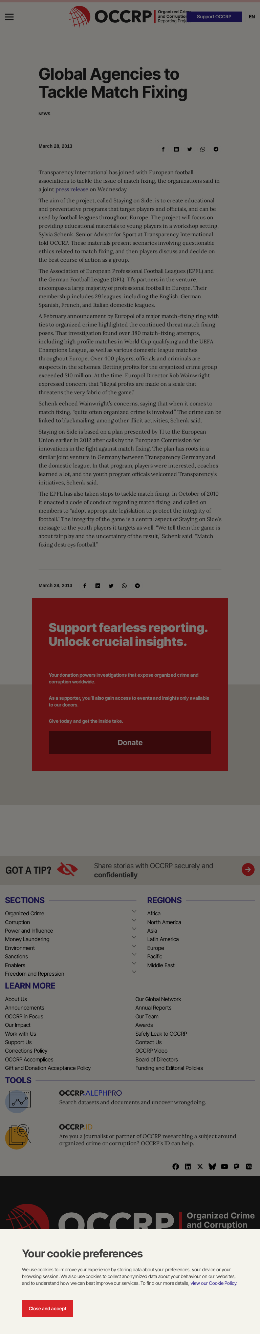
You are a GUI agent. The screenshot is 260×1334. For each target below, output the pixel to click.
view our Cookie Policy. (214, 1283)
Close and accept (47, 1308)
